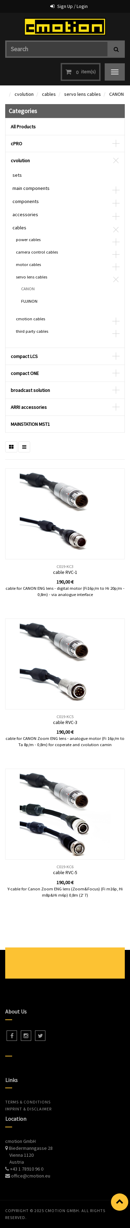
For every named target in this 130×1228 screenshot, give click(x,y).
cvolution (24, 94)
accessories (25, 214)
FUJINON (29, 301)
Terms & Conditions (28, 1102)
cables (49, 94)
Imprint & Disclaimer (28, 1108)
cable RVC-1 (65, 572)
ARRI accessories (29, 407)
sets (17, 175)
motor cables (28, 264)
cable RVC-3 (65, 722)
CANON (116, 94)
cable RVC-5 (65, 872)
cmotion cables (30, 318)
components (25, 201)
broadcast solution (30, 390)
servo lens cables (82, 94)
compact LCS (24, 356)
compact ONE (25, 373)
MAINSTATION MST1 (30, 424)
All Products (23, 126)
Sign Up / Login (72, 6)
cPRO (16, 143)
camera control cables (37, 252)
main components (31, 188)
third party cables (32, 331)
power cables (28, 239)
